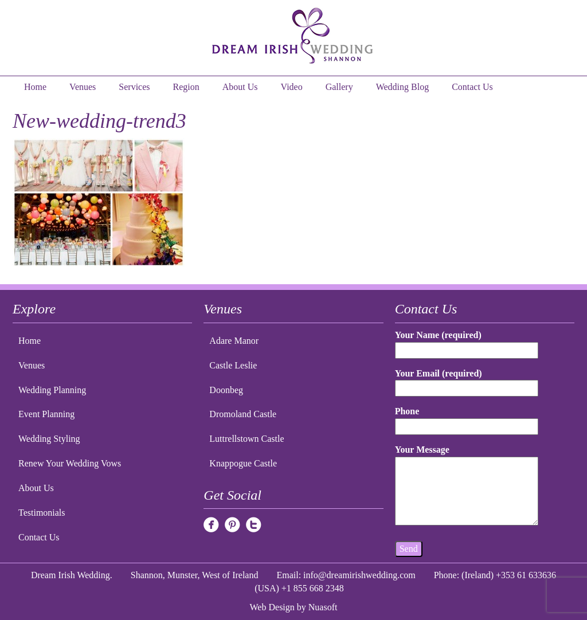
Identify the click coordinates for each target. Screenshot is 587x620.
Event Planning (46, 414)
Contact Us (472, 87)
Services (134, 87)
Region (186, 87)
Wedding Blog (402, 87)
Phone (467, 418)
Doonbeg (226, 390)
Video (292, 87)
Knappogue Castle (243, 463)
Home (35, 87)
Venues (82, 87)
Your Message (467, 486)
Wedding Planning (52, 390)
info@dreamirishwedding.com (359, 575)
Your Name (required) (467, 342)
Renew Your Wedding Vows (69, 463)
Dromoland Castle (242, 414)
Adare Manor (234, 341)
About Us (240, 87)
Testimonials (41, 512)
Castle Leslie (233, 365)
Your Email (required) (467, 380)
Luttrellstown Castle (246, 439)
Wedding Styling (49, 439)
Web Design (272, 607)
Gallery (339, 87)
